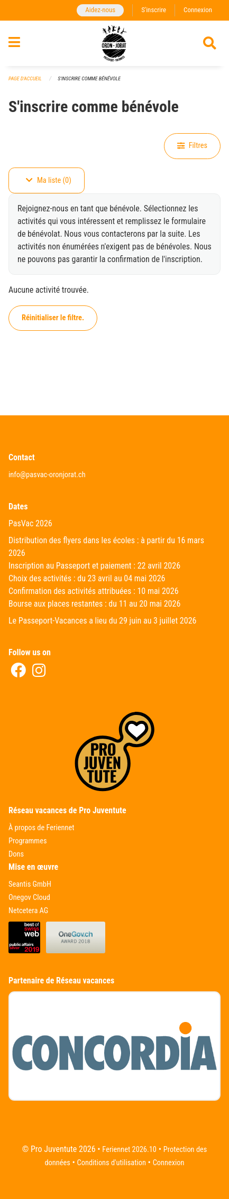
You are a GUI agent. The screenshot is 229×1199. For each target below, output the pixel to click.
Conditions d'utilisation (111, 1162)
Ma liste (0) (48, 180)
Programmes (27, 840)
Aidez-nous (100, 10)
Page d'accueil (25, 78)
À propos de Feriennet (41, 827)
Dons (16, 854)
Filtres (192, 145)
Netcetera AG (28, 910)
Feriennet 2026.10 (129, 1149)
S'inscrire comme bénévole (89, 78)
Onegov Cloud (29, 897)
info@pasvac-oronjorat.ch (47, 474)
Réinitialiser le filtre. (53, 317)
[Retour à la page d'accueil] (114, 43)
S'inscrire (153, 10)
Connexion (198, 10)
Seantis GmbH (29, 884)
